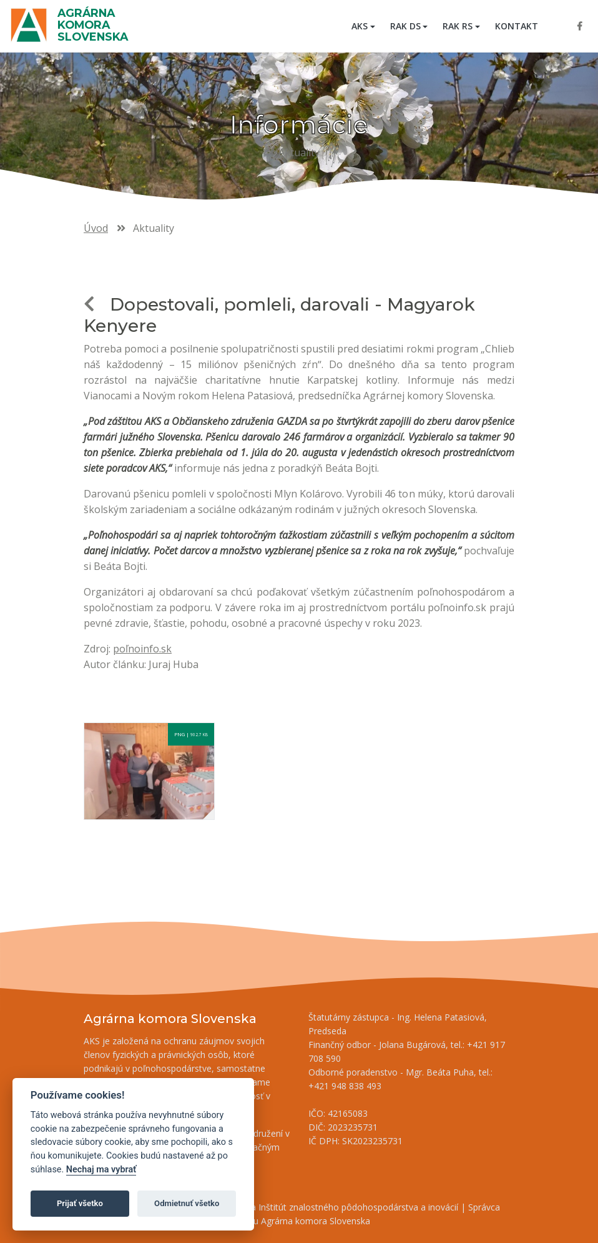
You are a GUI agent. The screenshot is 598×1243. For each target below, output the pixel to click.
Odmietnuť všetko (186, 1203)
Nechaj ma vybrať (101, 1169)
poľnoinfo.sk (142, 649)
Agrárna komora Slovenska (92, 24)
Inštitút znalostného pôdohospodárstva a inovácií (358, 1207)
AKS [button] (359, 26)
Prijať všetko (80, 1203)
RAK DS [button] (405, 26)
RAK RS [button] (458, 26)
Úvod (96, 228)
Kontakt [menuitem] (516, 26)
